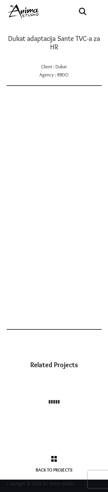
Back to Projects (54, 470)
